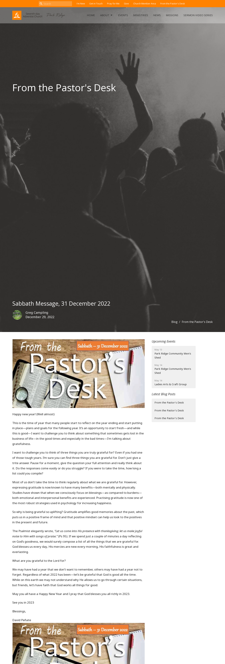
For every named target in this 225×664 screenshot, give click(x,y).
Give (126, 3)
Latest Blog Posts (163, 394)
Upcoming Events (163, 341)
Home (91, 15)
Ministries (140, 15)
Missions (172, 15)
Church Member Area (144, 3)
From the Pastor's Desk (172, 3)
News (157, 15)
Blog (174, 322)
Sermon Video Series (198, 15)
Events (123, 15)
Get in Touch (96, 3)
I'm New (81, 3)
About (106, 15)
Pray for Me (113, 3)
